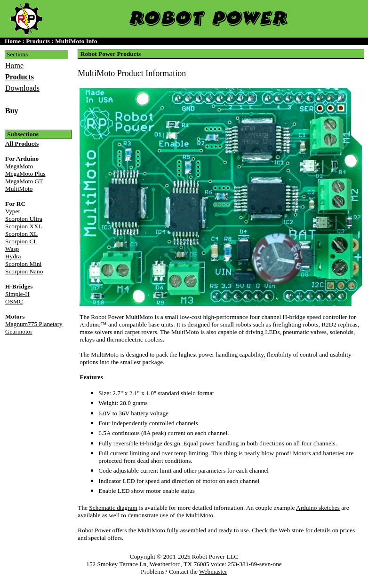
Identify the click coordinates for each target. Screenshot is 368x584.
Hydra (13, 256)
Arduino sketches (318, 507)
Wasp (12, 248)
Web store (291, 530)
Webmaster (213, 571)
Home (14, 66)
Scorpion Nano (24, 271)
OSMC (14, 301)
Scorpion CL (21, 241)
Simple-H (17, 293)
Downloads (22, 88)
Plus (25, 173)
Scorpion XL (21, 233)
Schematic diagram (113, 507)
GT (24, 181)
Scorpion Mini (23, 263)
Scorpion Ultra (23, 218)
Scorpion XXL (23, 226)
